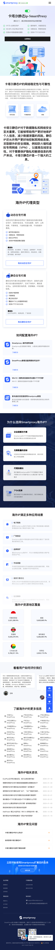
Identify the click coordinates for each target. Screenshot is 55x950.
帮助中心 (5, 901)
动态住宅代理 (29, 885)
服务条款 (5, 907)
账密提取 (5, 888)
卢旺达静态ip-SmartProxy (12, 722)
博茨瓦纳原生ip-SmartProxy (46, 739)
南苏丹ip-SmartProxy (11, 761)
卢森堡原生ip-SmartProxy (12, 727)
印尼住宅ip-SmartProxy (11, 733)
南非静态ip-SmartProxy (11, 756)
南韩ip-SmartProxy (28, 744)
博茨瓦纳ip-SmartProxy (11, 739)
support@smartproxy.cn (35, 900)
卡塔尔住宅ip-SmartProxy (45, 733)
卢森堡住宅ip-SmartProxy (45, 722)
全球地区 (5, 891)
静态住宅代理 (29, 888)
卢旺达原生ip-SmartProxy (45, 716)
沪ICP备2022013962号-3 (33, 943)
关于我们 (5, 904)
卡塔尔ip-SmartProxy (11, 716)
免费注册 (27, 870)
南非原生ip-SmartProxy (28, 756)
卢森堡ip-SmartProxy (44, 727)
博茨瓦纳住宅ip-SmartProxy (12, 744)
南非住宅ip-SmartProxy (44, 756)
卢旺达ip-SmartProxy (28, 722)
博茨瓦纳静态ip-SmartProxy (29, 739)
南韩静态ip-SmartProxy (44, 744)
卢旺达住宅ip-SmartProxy (28, 716)
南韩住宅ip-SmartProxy (28, 750)
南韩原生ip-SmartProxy (11, 750)
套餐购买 (5, 885)
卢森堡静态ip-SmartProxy (28, 727)
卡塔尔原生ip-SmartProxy (28, 733)
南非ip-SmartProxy (44, 750)
